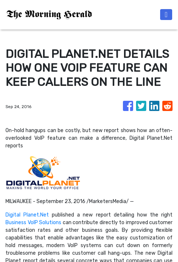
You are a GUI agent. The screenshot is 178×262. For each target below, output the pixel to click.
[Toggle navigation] (166, 14)
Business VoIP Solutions (33, 222)
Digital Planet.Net (27, 215)
